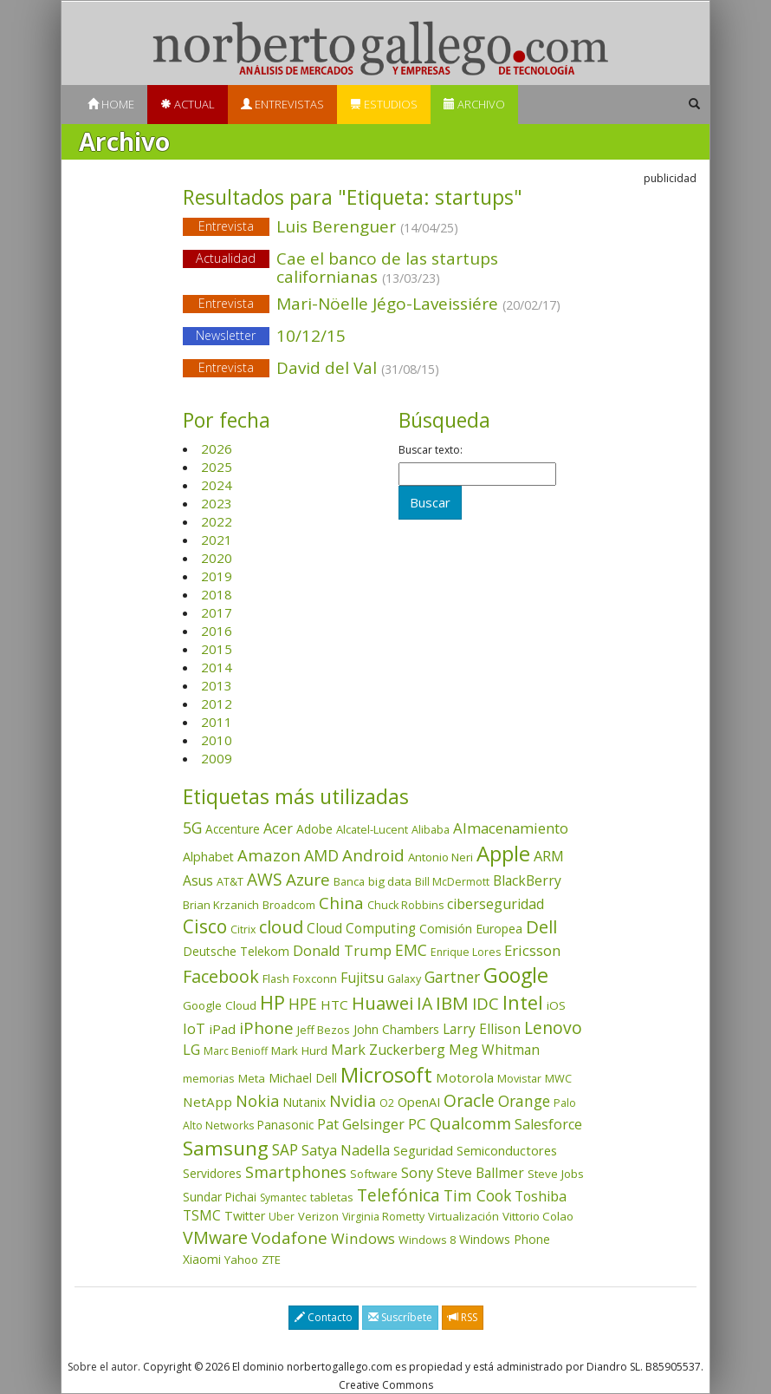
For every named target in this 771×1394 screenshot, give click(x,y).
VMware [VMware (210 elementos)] (215, 1237)
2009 (216, 758)
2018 (216, 594)
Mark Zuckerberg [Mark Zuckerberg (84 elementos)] (388, 1049)
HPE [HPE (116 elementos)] (302, 1003)
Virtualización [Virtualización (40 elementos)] (463, 1216)
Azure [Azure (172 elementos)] (308, 879)
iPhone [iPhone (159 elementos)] (266, 1027)
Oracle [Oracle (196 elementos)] (469, 1100)
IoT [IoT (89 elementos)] (194, 1028)
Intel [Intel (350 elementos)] (522, 1002)
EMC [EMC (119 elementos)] (411, 949)
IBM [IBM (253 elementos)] (452, 1003)
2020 (216, 557)
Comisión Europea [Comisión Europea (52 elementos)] (470, 928)
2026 (216, 448)
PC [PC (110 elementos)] (417, 1124)
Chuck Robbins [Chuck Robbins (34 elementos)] (405, 905)
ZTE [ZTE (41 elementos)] (271, 1259)
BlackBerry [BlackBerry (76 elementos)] (527, 880)
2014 (216, 667)
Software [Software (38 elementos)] (374, 1173)
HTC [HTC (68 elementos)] (334, 1004)
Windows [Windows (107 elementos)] (363, 1238)
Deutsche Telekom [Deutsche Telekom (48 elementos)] (236, 951)
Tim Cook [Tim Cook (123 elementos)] (477, 1195)
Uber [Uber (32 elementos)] (282, 1216)
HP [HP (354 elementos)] (272, 1002)
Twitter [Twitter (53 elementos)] (244, 1215)
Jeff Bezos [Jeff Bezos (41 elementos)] (323, 1029)
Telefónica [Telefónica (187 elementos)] (398, 1195)
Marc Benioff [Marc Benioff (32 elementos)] (236, 1051)
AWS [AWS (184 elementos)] (264, 879)
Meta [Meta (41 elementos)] (251, 1078)
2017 (216, 612)
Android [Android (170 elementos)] (373, 855)
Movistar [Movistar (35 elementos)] (519, 1078)
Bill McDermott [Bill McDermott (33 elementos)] (452, 881)
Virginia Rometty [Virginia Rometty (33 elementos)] (383, 1216)
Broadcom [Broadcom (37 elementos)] (288, 905)
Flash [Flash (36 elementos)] (275, 978)
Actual (187, 104)
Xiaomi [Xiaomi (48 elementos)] (202, 1259)
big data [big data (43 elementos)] (389, 881)
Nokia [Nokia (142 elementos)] (257, 1100)
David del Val (386, 369)
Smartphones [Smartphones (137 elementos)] (296, 1172)
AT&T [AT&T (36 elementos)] (230, 881)
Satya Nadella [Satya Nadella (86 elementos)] (345, 1150)
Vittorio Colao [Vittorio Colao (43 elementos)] (537, 1216)
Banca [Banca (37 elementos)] (349, 881)
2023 (216, 503)
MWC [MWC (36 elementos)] (558, 1078)
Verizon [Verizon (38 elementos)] (318, 1216)
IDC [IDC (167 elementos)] (485, 1003)
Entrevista (226, 226)
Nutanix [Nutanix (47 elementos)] (304, 1102)
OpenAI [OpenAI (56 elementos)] (419, 1102)
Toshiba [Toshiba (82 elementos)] (541, 1196)
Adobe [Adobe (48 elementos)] (314, 829)
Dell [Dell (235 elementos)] (541, 926)
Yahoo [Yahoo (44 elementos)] (241, 1259)
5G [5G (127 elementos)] (192, 827)
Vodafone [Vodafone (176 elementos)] (289, 1238)
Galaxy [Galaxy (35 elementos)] (404, 978)
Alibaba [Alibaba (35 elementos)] (430, 829)
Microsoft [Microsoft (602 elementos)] (386, 1074)
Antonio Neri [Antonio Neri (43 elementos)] (440, 857)
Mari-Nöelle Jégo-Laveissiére (386, 304)
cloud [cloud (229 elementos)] (281, 927)
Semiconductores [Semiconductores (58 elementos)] (507, 1150)
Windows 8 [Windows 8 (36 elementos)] (427, 1239)
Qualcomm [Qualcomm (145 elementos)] (470, 1123)
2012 (216, 703)
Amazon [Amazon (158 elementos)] (269, 855)
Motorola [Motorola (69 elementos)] (465, 1077)
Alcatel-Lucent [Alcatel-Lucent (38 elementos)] (372, 829)
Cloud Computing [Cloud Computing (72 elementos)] (361, 929)
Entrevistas (282, 104)
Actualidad (226, 258)
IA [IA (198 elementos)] (424, 1003)
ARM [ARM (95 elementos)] (549, 856)
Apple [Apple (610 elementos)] (503, 853)
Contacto (324, 1317)
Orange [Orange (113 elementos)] (524, 1101)
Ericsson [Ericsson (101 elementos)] (532, 950)
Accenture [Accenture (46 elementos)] (232, 829)
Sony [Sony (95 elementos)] (417, 1172)
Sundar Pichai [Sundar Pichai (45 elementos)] (219, 1197)
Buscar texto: (430, 450)
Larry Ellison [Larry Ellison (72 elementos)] (482, 1029)
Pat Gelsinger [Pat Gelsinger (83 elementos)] (361, 1124)
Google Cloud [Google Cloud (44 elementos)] (219, 1005)
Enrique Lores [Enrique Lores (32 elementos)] (466, 952)
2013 (216, 685)
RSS (462, 1317)
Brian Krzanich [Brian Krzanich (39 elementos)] (221, 905)
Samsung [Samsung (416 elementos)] (226, 1148)
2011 (216, 721)
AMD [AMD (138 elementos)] (321, 855)
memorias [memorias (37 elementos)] (209, 1078)
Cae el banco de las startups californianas (387, 267)
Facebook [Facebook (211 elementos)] (221, 976)
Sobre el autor (103, 1366)
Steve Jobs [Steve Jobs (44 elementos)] (556, 1173)
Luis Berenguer (386, 227)
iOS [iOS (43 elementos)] (556, 1005)
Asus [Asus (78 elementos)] (198, 880)
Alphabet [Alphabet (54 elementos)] (208, 856)
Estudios (384, 104)
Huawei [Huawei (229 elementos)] (382, 1003)
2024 (216, 485)
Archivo (474, 104)
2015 (216, 649)
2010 (216, 740)
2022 (216, 521)
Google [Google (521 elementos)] (515, 975)
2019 (216, 576)
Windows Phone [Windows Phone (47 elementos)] (504, 1239)
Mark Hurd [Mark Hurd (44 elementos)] (299, 1050)
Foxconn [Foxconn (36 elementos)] (315, 978)
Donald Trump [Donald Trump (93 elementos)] (342, 950)
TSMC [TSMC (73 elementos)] (202, 1215)
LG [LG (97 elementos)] (191, 1049)
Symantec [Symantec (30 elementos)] (283, 1197)
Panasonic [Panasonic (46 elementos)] (285, 1124)
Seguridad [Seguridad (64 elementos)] (423, 1150)
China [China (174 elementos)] (341, 903)
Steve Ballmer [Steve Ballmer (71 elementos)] (480, 1173)
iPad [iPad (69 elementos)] (222, 1028)
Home (110, 104)
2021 (216, 539)
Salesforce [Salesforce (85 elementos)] (548, 1124)
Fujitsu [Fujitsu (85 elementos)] (362, 977)
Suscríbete (400, 1317)
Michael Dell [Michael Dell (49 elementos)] (303, 1078)
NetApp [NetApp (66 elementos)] (207, 1101)
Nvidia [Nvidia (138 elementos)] (352, 1100)
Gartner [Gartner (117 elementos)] (452, 976)
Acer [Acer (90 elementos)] (278, 828)
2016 (216, 630)
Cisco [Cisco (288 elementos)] (205, 926)
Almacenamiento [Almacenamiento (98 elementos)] (510, 828)
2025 (216, 466)
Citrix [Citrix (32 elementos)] (243, 929)
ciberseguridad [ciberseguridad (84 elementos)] (495, 903)
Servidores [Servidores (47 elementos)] (212, 1173)
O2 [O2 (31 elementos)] (386, 1103)
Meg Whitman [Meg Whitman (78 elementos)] (494, 1049)
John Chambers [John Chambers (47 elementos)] (396, 1029)
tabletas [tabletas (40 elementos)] (331, 1197)
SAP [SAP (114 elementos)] (285, 1150)
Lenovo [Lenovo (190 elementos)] (553, 1027)
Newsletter (226, 335)
